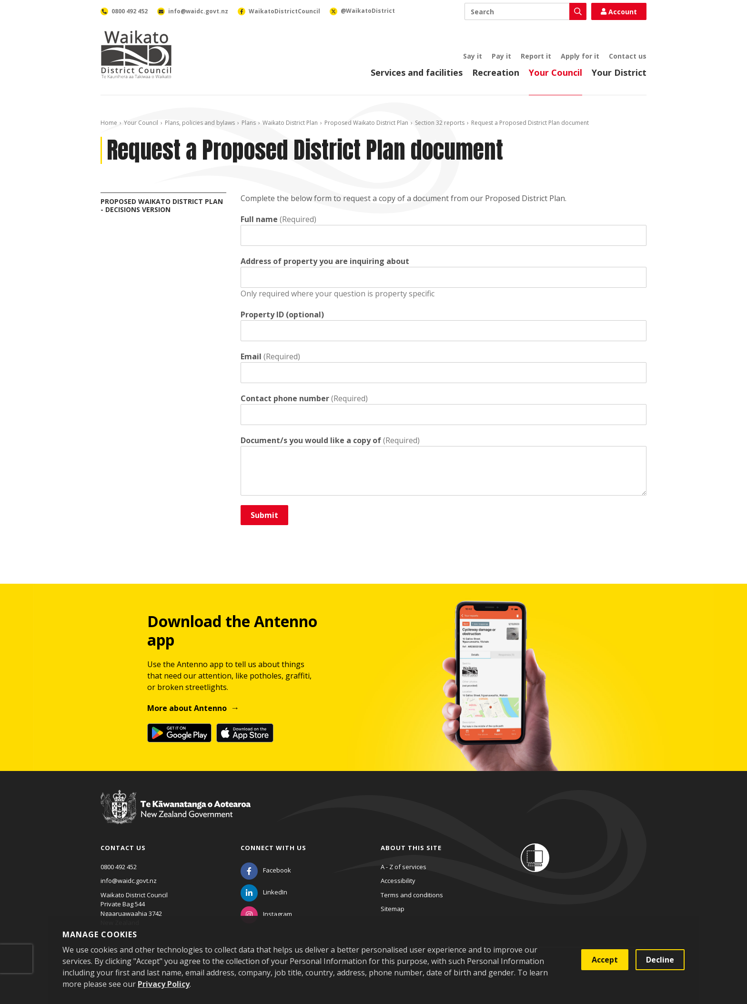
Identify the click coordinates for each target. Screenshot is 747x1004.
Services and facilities (417, 72)
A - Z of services (403, 866)
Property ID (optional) (282, 314)
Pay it (501, 56)
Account (619, 11)
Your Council (555, 72)
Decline (660, 959)
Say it (472, 56)
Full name (259, 219)
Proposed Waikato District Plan (366, 123)
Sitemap (392, 908)
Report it (536, 56)
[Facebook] (266, 870)
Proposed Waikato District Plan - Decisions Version (162, 205)
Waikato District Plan (290, 123)
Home (109, 123)
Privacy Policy (164, 984)
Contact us (627, 56)
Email (251, 356)
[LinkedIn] (264, 892)
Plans (249, 123)
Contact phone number (285, 398)
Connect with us (273, 847)
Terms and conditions (412, 895)
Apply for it (580, 56)
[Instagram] (266, 914)
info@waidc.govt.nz (129, 880)
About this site (411, 847)
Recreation (495, 72)
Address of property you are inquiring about (325, 261)
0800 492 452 (119, 866)
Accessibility (398, 880)
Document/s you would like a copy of (311, 440)
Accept (605, 959)
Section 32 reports (439, 123)
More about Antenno (187, 708)
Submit (264, 515)
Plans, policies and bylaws (200, 123)
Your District (619, 72)
